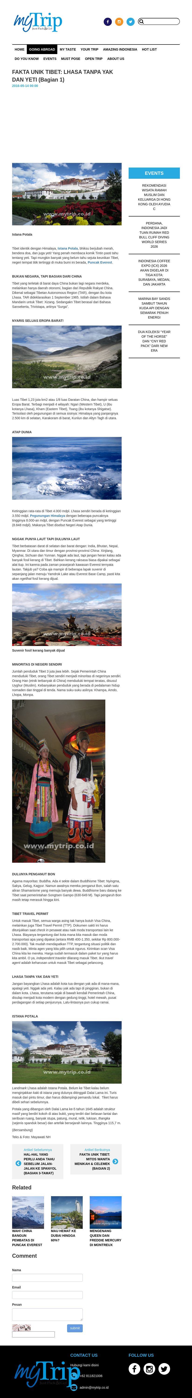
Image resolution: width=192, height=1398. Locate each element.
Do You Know (27, 59)
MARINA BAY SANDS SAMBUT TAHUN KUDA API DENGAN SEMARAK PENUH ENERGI (154, 308)
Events (49, 59)
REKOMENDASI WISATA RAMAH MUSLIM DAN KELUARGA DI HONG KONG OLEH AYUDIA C (154, 197)
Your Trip (89, 49)
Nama (16, 1270)
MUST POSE (70, 59)
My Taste (68, 49)
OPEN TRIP (94, 59)
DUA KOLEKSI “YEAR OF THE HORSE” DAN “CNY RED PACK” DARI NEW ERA (154, 341)
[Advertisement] (96, 123)
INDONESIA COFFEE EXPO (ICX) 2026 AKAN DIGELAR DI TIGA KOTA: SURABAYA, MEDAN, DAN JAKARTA (154, 272)
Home (19, 49)
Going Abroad (42, 49)
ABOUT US (115, 59)
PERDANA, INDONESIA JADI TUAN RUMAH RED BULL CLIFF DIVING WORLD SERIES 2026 (154, 234)
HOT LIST (149, 49)
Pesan (17, 1304)
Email (16, 1287)
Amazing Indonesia (120, 49)
